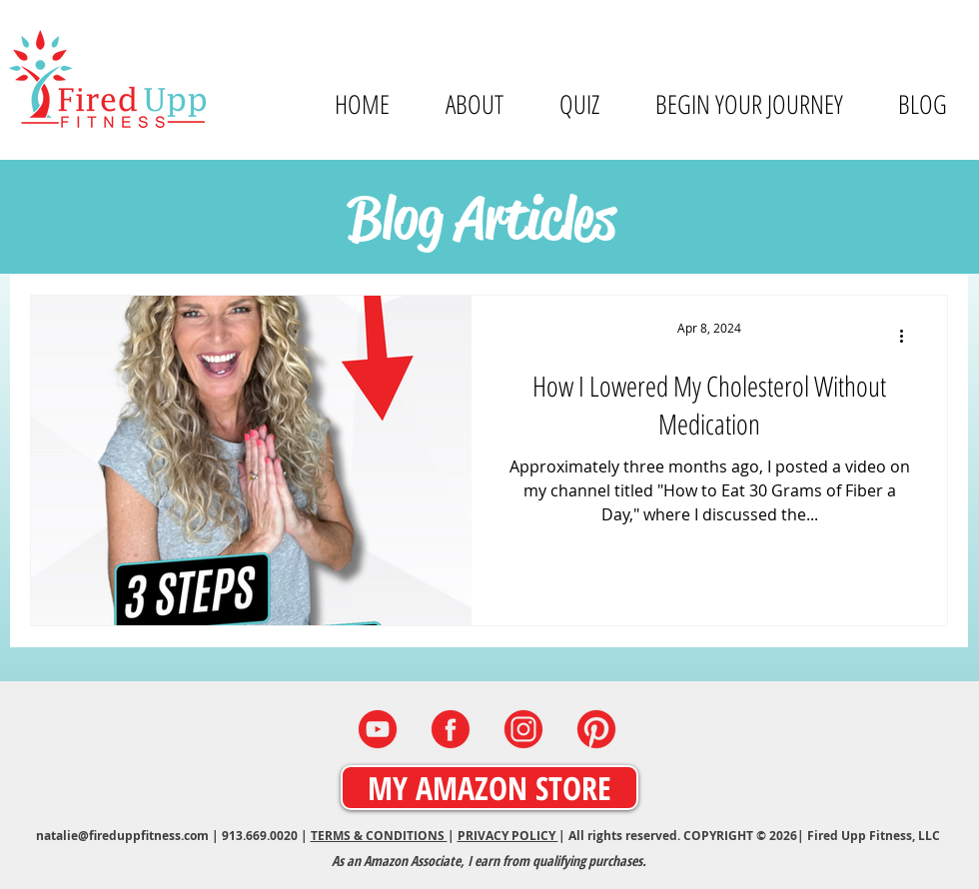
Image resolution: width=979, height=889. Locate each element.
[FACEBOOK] (451, 729)
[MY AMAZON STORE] (489, 787)
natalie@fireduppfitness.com (122, 835)
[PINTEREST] (596, 729)
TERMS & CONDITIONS (379, 835)
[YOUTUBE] (378, 729)
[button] (473, 104)
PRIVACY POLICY (508, 835)
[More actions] (908, 337)
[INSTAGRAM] (523, 729)
